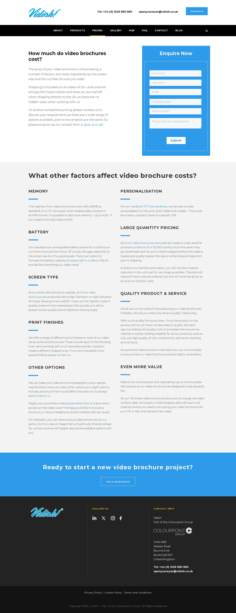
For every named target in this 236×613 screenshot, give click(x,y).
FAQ (145, 30)
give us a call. (93, 124)
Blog (179, 30)
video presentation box (74, 403)
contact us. (64, 355)
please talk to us (80, 260)
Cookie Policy (113, 592)
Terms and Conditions (138, 592)
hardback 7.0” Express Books (149, 206)
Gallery (116, 30)
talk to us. (44, 395)
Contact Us (196, 11)
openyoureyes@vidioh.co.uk (158, 12)
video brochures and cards (150, 243)
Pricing (97, 30)
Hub (132, 30)
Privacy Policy (93, 592)
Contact (161, 30)
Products (77, 30)
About (58, 30)
